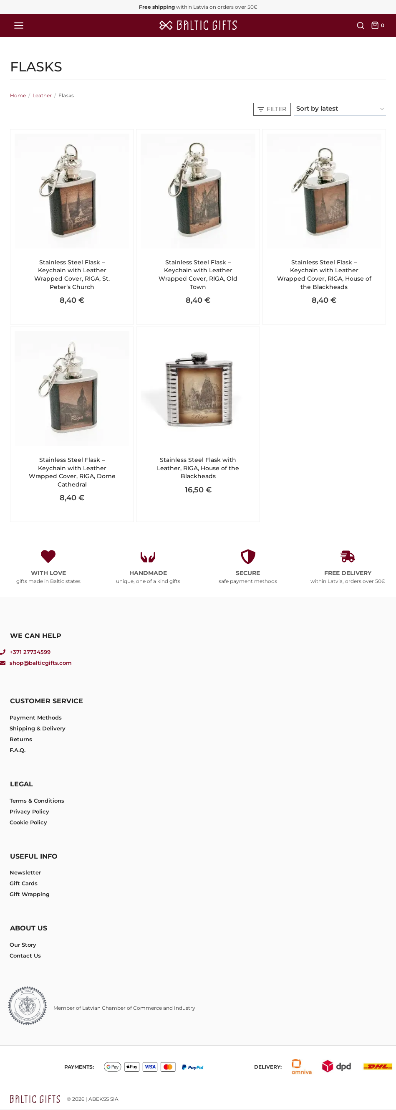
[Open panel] (272, 109)
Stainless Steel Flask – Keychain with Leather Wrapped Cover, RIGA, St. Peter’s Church (72, 274)
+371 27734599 (30, 652)
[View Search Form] (359, 25)
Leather (42, 95)
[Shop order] (340, 109)
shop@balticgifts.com (41, 662)
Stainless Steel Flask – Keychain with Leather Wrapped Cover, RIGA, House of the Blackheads (324, 274)
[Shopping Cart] (378, 25)
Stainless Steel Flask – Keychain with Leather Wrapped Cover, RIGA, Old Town (198, 274)
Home (18, 95)
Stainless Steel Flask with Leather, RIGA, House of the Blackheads (198, 468)
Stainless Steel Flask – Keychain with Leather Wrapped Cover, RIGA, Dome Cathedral (72, 472)
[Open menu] (19, 25)
